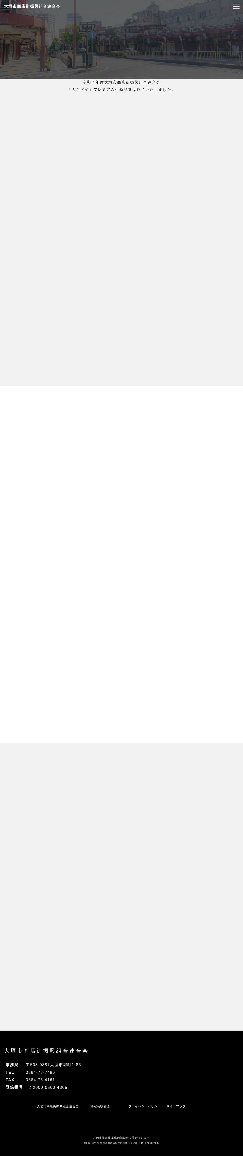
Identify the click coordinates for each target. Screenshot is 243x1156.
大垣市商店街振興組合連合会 (32, 6)
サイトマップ (176, 1106)
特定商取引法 (100, 1106)
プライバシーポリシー (144, 1106)
